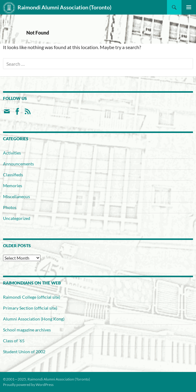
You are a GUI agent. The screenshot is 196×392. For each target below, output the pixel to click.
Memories (12, 185)
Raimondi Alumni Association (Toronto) (57, 8)
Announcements (18, 163)
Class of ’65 (13, 340)
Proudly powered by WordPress (28, 384)
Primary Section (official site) (30, 308)
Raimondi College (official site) (31, 297)
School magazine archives (27, 329)
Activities (12, 152)
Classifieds (13, 174)
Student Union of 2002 (24, 351)
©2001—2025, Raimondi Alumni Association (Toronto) (46, 379)
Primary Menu (188, 7)
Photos (9, 207)
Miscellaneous (16, 196)
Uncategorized (16, 218)
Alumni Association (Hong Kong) (33, 318)
